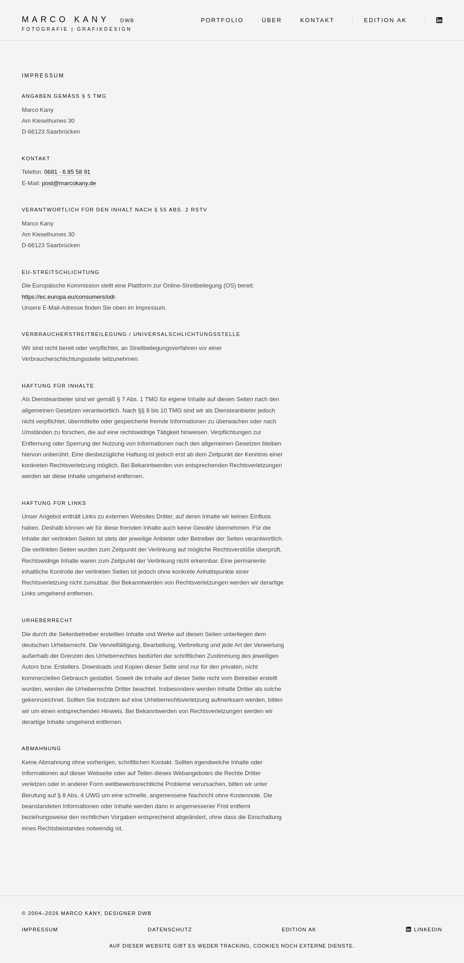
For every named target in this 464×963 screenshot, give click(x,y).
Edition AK (385, 20)
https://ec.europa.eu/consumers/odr (68, 296)
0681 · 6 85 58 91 (67, 171)
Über (272, 20)
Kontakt (317, 20)
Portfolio (222, 20)
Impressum (40, 929)
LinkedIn (424, 929)
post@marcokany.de (69, 183)
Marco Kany (66, 19)
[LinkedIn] (433, 20)
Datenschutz (170, 929)
